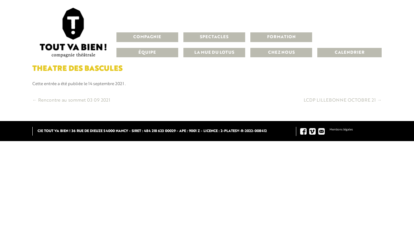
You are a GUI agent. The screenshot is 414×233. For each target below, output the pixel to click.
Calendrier (350, 52)
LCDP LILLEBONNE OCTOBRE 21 (343, 100)
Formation (281, 37)
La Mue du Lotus (214, 52)
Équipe (147, 52)
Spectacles (214, 37)
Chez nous (281, 52)
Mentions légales (341, 129)
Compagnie (147, 37)
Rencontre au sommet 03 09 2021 (71, 100)
